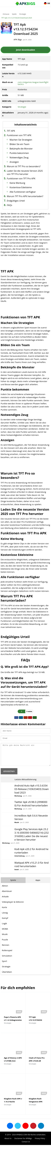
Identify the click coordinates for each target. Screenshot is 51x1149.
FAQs (9, 205)
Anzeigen (14, 161)
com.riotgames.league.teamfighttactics (33, 83)
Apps (37, 884)
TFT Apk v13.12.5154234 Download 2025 (16, 18)
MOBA (5, 932)
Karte (4, 911)
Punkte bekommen (19, 153)
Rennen (5, 949)
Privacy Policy (40, 1142)
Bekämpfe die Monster (21, 148)
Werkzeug (18, 800)
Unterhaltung (19, 860)
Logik (4, 927)
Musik (16, 826)
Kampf (5, 922)
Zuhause (6, 14)
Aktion (5, 889)
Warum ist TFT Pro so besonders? (24, 166)
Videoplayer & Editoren (13, 906)
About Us (7, 1142)
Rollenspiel (7, 954)
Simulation (7, 959)
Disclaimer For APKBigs (23, 1142)
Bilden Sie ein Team (20, 144)
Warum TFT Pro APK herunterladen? (25, 196)
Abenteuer (7, 895)
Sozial (16, 873)
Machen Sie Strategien (21, 139)
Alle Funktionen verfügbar (23, 191)
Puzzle (5, 943)
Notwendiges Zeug (19, 157)
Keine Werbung (17, 182)
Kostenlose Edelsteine (21, 187)
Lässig (5, 916)
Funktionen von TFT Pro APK (21, 178)
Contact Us (26, 1146)
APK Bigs (18, 39)
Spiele (14, 14)
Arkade (5, 900)
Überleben (7, 976)
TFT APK (11, 130)
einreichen (9, 775)
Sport (4, 965)
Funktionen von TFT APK (19, 135)
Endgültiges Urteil (16, 200)
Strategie (22, 14)
